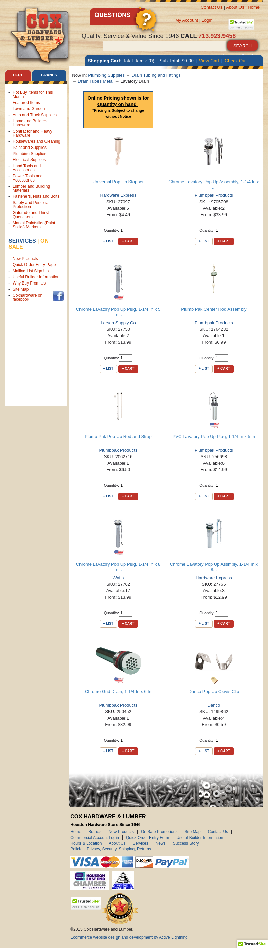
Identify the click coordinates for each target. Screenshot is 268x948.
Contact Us (211, 7)
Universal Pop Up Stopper (118, 181)
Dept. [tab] (18, 75)
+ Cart (128, 241)
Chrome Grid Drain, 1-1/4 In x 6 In (118, 691)
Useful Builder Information (36, 277)
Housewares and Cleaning (36, 141)
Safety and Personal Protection (31, 204)
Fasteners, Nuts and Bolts (36, 196)
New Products (25, 258)
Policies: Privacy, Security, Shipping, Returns (110, 849)
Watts (118, 577)
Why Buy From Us (29, 283)
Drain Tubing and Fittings (156, 75)
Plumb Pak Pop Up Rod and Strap (118, 436)
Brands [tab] (49, 75)
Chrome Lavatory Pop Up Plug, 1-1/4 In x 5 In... (118, 312)
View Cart (209, 60)
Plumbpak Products (214, 195)
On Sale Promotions (159, 831)
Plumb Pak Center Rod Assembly (213, 309)
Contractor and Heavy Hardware (32, 133)
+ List (108, 241)
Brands (94, 831)
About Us (235, 7)
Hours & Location (86, 843)
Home (254, 7)
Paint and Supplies (30, 147)
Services (22, 241)
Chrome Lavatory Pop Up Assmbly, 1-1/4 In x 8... (214, 567)
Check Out (236, 60)
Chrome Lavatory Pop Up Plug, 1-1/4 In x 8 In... (118, 567)
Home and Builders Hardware (30, 123)
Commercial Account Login (94, 837)
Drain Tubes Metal (96, 81)
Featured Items (26, 102)
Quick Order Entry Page (34, 264)
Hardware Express (118, 195)
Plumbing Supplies (29, 153)
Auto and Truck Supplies (35, 115)
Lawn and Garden (29, 108)
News (161, 843)
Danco (214, 705)
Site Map (21, 289)
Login (207, 20)
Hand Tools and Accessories (27, 167)
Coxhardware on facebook (27, 297)
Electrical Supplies (29, 159)
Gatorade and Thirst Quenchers (31, 214)
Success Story (186, 843)
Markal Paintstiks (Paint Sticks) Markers (34, 225)
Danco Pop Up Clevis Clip (214, 691)
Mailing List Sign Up (31, 271)
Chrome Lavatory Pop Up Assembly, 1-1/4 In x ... (213, 184)
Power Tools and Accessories (28, 178)
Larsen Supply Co (118, 322)
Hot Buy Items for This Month (33, 94)
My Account (186, 20)
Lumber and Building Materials (31, 188)
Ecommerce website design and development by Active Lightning (129, 937)
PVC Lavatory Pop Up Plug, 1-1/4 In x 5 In (214, 436)
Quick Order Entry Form (147, 837)
